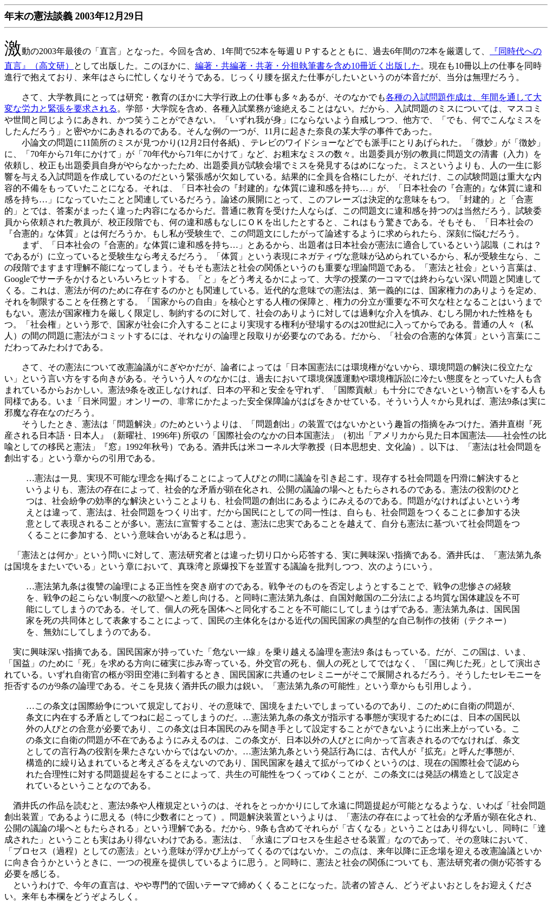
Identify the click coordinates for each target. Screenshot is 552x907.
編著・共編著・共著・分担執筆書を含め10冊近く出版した (307, 65)
